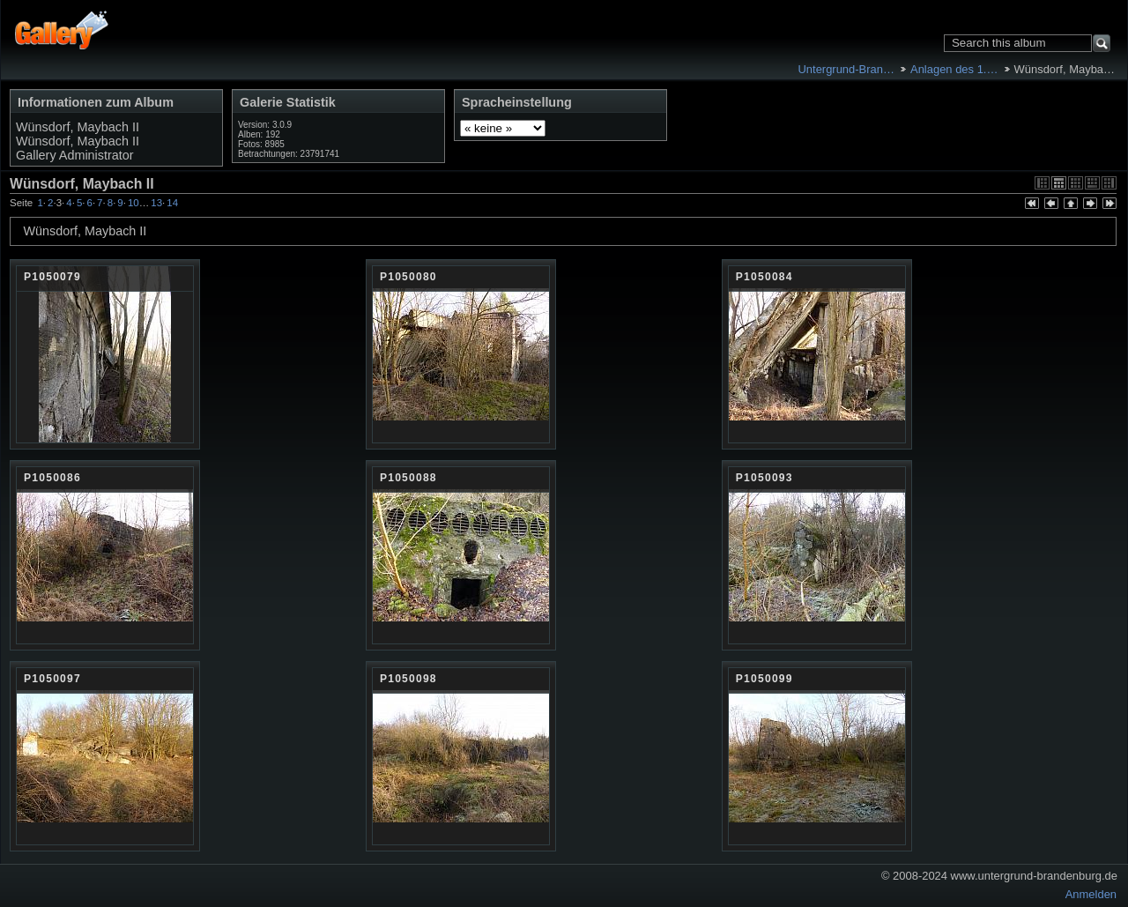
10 (133, 202)
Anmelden (1091, 894)
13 (156, 202)
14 (172, 202)
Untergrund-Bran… (846, 69)
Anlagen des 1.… (954, 69)
